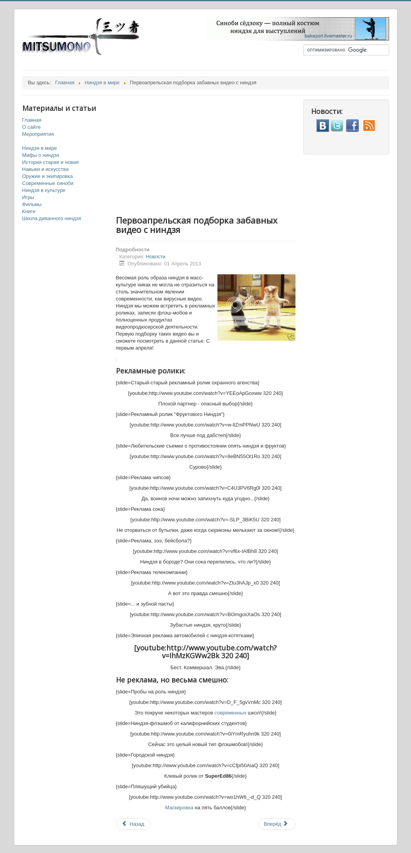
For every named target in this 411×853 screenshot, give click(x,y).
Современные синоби (48, 183)
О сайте (31, 127)
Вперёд (276, 824)
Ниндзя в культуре (44, 190)
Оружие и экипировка (47, 176)
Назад (133, 824)
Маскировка (179, 807)
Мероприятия (38, 134)
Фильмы (32, 204)
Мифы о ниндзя (40, 155)
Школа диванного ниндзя (51, 218)
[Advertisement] (213, 154)
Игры (28, 197)
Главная (31, 120)
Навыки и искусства (45, 169)
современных (231, 713)
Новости (155, 256)
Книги (29, 211)
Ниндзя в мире (39, 148)
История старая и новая (50, 162)
